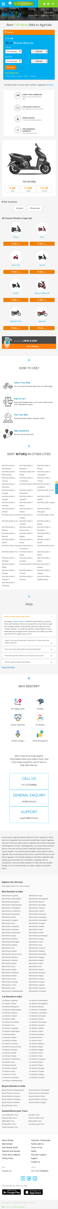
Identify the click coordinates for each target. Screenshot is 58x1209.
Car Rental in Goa (8, 1025)
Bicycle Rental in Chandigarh (39, 1090)
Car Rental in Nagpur (36, 1050)
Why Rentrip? (7, 1144)
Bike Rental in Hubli (36, 929)
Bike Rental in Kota (35, 945)
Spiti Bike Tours (34, 1115)
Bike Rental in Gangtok (10, 920)
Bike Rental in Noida (9, 963)
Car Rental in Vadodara (10, 1077)
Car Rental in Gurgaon (37, 1025)
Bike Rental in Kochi (36, 942)
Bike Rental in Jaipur (9, 936)
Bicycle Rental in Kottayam (11, 1099)
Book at (9, 38)
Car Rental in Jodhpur (36, 1034)
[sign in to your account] (44, 4)
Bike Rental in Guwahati (10, 926)
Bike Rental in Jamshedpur (38, 936)
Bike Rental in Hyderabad (11, 932)
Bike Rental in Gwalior (37, 926)
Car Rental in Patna (36, 1056)
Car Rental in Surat (8, 1071)
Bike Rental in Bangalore (10, 902)
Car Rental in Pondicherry (11, 1059)
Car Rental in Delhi (8, 1019)
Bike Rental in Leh (8, 948)
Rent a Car (15, 886)
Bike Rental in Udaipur (37, 985)
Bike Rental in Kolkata (9, 945)
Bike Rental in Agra (35, 896)
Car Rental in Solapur (9, 1068)
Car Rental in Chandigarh (38, 1010)
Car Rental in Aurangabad (38, 1003)
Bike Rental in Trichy (9, 985)
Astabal (19, 208)
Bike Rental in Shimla (9, 976)
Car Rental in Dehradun (37, 1016)
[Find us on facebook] (23, 1178)
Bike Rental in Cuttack (36, 911)
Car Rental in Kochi (35, 1037)
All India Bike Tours (9, 1124)
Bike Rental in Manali (9, 951)
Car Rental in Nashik (9, 1053)
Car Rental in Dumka (36, 1019)
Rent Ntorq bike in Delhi (28, 484)
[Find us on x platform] (29, 1178)
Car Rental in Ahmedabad (38, 1000)
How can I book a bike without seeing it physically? (23, 649)
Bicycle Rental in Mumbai (11, 1102)
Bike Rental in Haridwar (10, 929)
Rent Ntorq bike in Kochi (10, 515)
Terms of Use (36, 1147)
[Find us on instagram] (35, 1178)
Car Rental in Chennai (9, 1013)
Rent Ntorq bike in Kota (45, 515)
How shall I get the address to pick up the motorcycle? (24, 655)
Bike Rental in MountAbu (37, 954)
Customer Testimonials (40, 1140)
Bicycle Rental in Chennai (11, 1093)
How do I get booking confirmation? (18, 662)
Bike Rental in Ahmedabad (11, 899)
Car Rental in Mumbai (9, 1050)
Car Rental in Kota (35, 1040)
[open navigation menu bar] (3, 4)
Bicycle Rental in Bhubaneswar (13, 1090)
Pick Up (8, 47)
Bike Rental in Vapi (8, 988)
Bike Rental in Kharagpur (11, 942)
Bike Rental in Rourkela (37, 973)
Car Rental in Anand (9, 1003)
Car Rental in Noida (36, 1053)
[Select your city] (53, 4)
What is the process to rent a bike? (17, 616)
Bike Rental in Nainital (9, 960)
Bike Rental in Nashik (36, 960)
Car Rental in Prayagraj (37, 1059)
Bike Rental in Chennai (37, 908)
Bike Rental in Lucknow (37, 948)
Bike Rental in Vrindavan (37, 991)
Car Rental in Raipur (36, 1062)
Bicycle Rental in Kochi (37, 1096)
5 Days (19, 76)
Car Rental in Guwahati (10, 1028)
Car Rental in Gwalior (36, 1028)
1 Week (25, 76)
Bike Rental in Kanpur (36, 939)
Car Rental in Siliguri (36, 1065)
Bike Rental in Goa (8, 923)
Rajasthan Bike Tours (9, 1118)
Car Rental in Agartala (10, 1000)
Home (31, 15)
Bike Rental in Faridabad (37, 917)
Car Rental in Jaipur (9, 1034)
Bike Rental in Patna (36, 963)
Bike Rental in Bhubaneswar (12, 905)
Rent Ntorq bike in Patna (10, 545)
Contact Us (35, 1162)
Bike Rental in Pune (8, 966)
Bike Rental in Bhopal (36, 902)
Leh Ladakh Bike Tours (10, 1115)
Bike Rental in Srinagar (10, 982)
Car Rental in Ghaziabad (37, 1022)
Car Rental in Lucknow (10, 1044)
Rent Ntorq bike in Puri (10, 552)
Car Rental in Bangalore (10, 1007)
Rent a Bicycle (25, 886)
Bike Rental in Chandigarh (11, 908)
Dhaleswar (35, 208)
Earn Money (33, 346)
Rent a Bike (6, 886)
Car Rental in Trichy (9, 1074)
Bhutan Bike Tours (35, 1121)
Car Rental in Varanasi (37, 1077)
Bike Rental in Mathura (37, 951)
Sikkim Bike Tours (8, 1121)
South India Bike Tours (10, 1127)
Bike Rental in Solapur (37, 979)
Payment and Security (11, 1151)
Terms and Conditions (11, 1154)
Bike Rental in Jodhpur (10, 939)
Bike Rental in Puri (35, 966)
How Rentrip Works (10, 1147)
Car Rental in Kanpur (9, 1037)
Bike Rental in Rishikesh (10, 973)
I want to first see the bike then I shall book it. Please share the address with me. (27, 641)
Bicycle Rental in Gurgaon (11, 1096)
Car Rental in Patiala (9, 1056)
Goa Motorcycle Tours (36, 1124)
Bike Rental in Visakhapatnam (12, 991)
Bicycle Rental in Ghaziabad (39, 1093)
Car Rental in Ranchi (9, 1065)
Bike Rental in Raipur (9, 969)
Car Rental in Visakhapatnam (12, 1080)
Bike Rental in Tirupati (37, 982)
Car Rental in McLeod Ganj (11, 1047)
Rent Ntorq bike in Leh (10, 521)
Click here (50, 85)
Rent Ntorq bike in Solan (28, 564)
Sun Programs (19, 1207)
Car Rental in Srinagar (36, 1068)
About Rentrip (7, 1140)
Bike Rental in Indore (36, 932)
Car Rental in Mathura (36, 1044)
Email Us (7, 1170)
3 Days (13, 76)
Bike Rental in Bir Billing (37, 905)
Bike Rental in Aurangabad (38, 899)
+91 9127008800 (39, 1170)
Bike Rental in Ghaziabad (38, 920)
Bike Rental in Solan (9, 979)
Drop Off (8, 57)
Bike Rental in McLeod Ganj (11, 954)
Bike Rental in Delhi (9, 917)
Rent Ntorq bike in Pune (45, 545)
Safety (33, 1151)
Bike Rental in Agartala (10, 896)
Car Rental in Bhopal (36, 1007)
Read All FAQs (8, 667)
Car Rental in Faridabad (10, 1022)
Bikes (37, 15)
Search (10, 67)
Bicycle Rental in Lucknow (38, 1099)
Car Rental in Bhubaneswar (11, 1010)
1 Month (33, 76)
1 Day (7, 76)
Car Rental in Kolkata (9, 1040)
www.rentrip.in (19, 621)
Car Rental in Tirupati (36, 1071)
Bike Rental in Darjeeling (10, 914)
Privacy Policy (7, 1158)
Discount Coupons (38, 1154)
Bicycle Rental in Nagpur (37, 1102)
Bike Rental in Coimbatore (11, 911)
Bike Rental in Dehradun (37, 914)
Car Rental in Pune (8, 1062)
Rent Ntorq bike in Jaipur (46, 502)
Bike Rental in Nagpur (36, 957)
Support (34, 1158)
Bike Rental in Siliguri (36, 976)
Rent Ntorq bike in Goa (45, 490)
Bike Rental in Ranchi (36, 969)
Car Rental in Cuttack (9, 1016)
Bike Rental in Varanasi (37, 988)
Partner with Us (37, 1144)
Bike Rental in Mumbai (10, 957)
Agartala (44, 15)
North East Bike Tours (36, 1118)
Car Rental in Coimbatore (38, 1013)
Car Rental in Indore (36, 1031)
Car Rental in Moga (36, 1047)
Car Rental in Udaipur (36, 1074)
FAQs (56, 488)
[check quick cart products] (48, 4)
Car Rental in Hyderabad (11, 1031)
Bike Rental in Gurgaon (37, 923)
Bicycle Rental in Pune (9, 1105)
